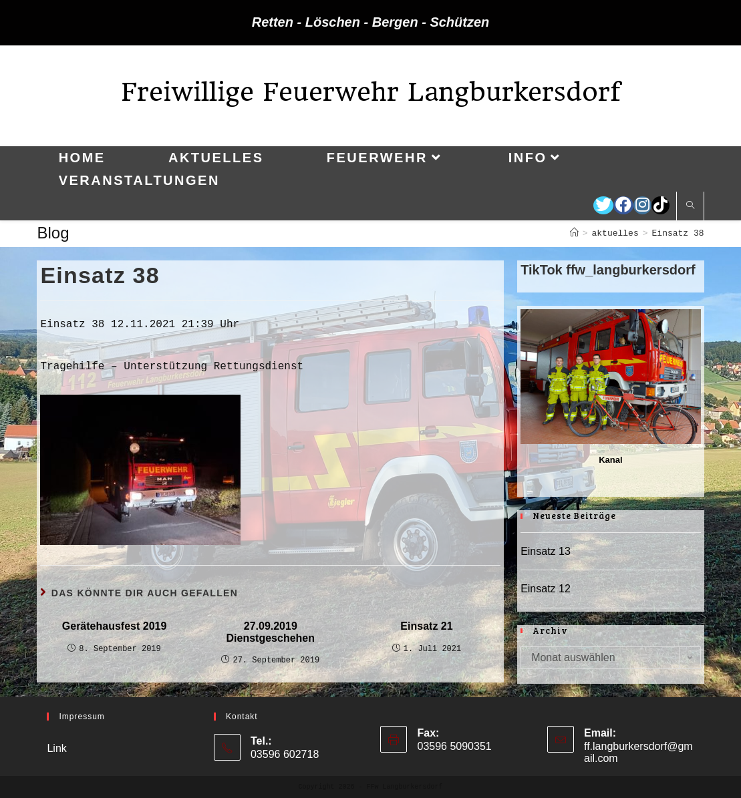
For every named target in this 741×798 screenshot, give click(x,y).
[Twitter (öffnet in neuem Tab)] (603, 205)
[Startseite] (574, 233)
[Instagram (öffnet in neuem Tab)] (642, 205)
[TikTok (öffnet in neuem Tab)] (660, 205)
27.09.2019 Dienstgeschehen (271, 632)
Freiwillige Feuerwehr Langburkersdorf (371, 92)
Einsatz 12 (546, 588)
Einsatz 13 (546, 551)
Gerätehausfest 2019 (114, 626)
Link (56, 748)
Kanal (610, 460)
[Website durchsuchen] (690, 206)
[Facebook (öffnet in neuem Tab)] (623, 205)
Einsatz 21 (426, 626)
